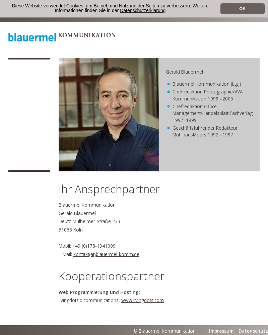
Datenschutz (253, 331)
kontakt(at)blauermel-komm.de (106, 254)
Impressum (221, 331)
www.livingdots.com (142, 300)
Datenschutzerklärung (142, 10)
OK (242, 8)
